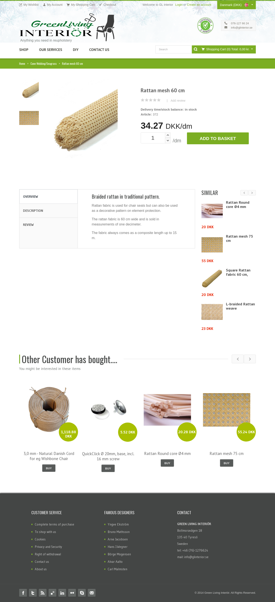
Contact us (42, 562)
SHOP (23, 49)
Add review (178, 100)
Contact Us (99, 49)
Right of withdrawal (48, 554)
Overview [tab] (30, 196)
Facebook (23, 593)
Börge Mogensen (119, 554)
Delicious (52, 593)
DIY (75, 49)
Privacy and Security (48, 547)
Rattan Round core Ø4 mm (237, 204)
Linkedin (62, 593)
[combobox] (173, 49)
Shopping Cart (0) (224, 49)
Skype (82, 593)
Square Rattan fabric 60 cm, (238, 272)
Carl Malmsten (117, 569)
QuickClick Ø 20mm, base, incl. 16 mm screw (108, 456)
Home (22, 63)
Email (92, 593)
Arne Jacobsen (118, 539)
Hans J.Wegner (117, 547)
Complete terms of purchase (54, 524)
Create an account (199, 4)
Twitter (33, 593)
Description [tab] (33, 210)
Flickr (72, 593)
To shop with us (45, 532)
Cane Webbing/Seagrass (43, 63)
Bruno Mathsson (119, 532)
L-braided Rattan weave (240, 306)
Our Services (50, 49)
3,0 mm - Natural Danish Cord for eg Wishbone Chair (48, 456)
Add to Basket (218, 138)
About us (41, 569)
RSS (42, 593)
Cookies (40, 539)
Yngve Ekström (118, 524)
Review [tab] (28, 224)
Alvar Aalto (115, 562)
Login (178, 4)
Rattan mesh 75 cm (239, 238)
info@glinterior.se (241, 27)
